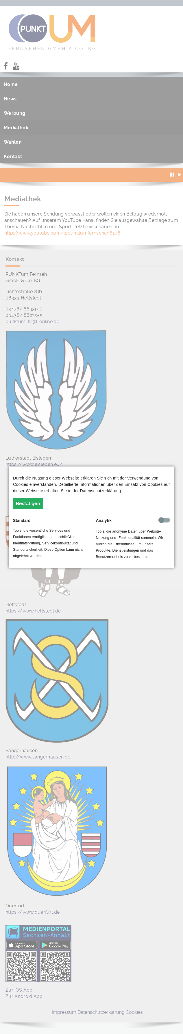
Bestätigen (28, 503)
